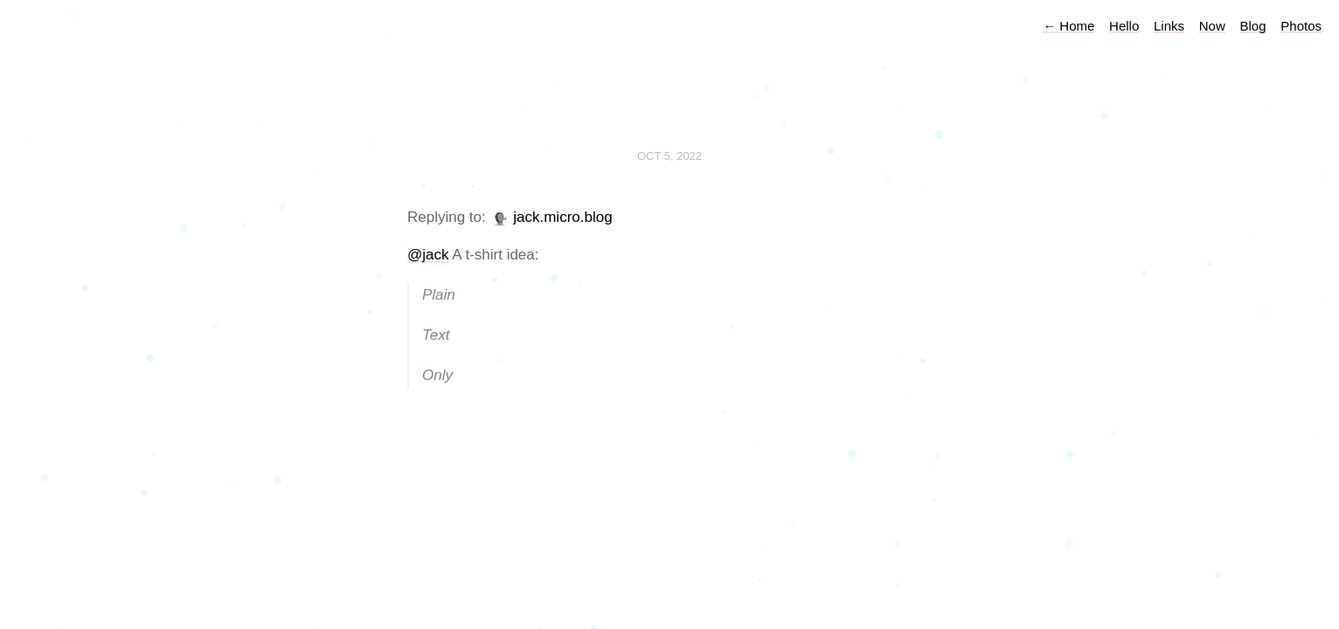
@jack (428, 254)
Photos (1301, 25)
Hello (1124, 25)
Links (1169, 25)
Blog (1253, 25)
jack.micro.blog (562, 217)
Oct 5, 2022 (669, 155)
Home (1068, 25)
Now (1212, 25)
